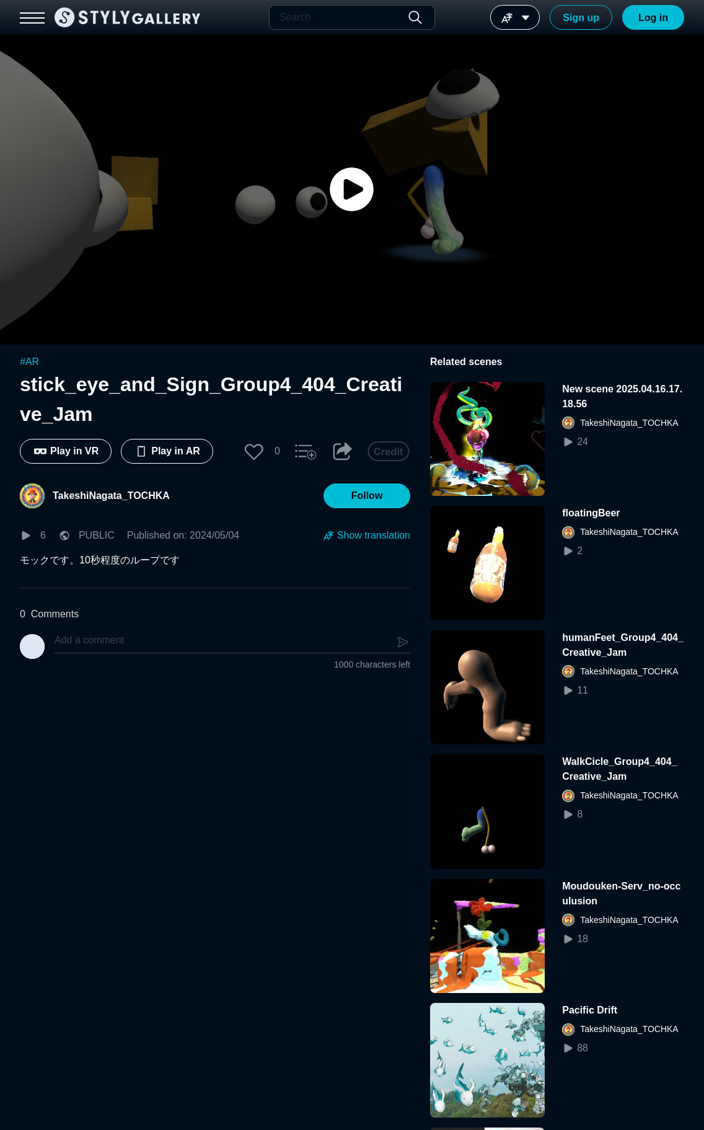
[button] (254, 451)
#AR (29, 361)
